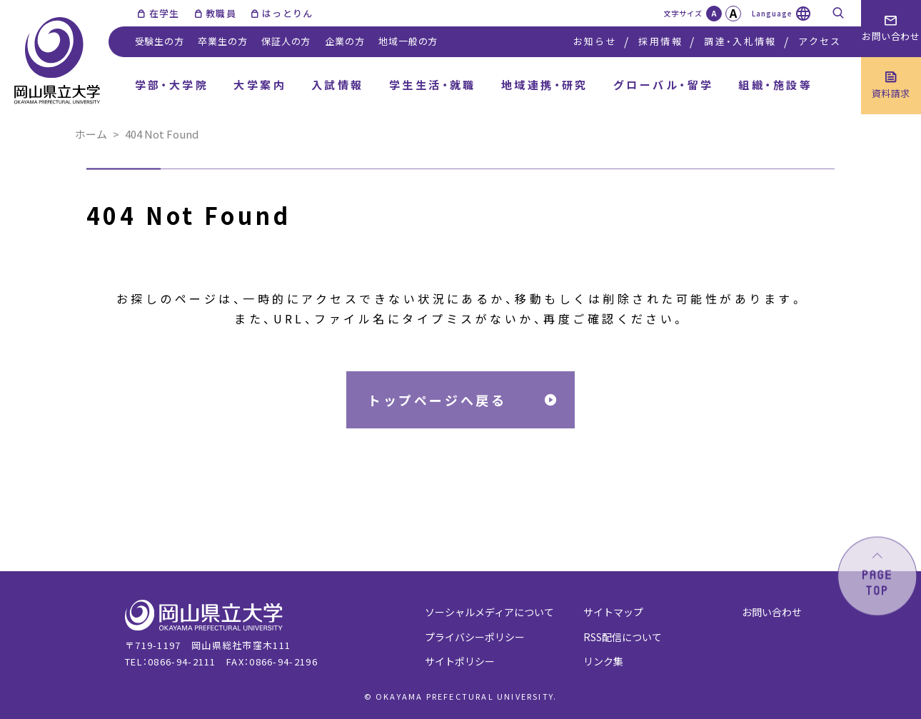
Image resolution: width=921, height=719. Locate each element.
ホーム (91, 133)
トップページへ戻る (437, 400)
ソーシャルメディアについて (489, 612)
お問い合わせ (772, 612)
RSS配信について (622, 637)
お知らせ (595, 41)
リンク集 (603, 661)
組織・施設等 (775, 84)
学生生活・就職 (432, 84)
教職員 (221, 13)
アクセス (819, 41)
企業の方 (344, 41)
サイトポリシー (460, 661)
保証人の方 (286, 41)
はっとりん (287, 13)
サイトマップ (613, 612)
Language (772, 13)
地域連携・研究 (544, 84)
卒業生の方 (222, 41)
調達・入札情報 (740, 41)
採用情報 (660, 41)
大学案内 (259, 84)
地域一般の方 (408, 41)
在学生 (164, 13)
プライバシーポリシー (475, 637)
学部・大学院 (172, 84)
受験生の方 (159, 41)
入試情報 (337, 84)
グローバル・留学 (663, 84)
